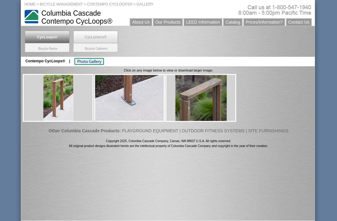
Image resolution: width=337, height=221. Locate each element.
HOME (30, 4)
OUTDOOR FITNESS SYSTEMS (213, 130)
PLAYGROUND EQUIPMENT (150, 130)
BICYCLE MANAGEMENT (61, 4)
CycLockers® (96, 37)
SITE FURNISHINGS (268, 130)
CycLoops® (47, 37)
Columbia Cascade (71, 13)
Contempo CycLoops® (45, 61)
